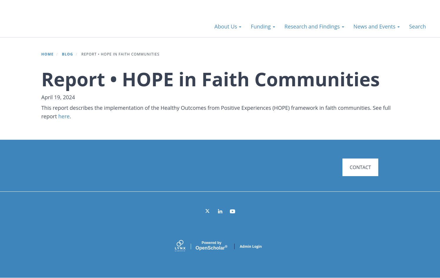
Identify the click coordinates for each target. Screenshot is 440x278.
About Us (228, 26)
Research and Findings (314, 26)
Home (47, 54)
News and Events (377, 26)
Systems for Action (57, 23)
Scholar (211, 245)
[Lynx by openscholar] (185, 246)
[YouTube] (232, 211)
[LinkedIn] (220, 211)
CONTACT (360, 167)
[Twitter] (207, 211)
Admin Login (251, 246)
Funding (263, 26)
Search (417, 26)
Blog (67, 54)
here (64, 116)
